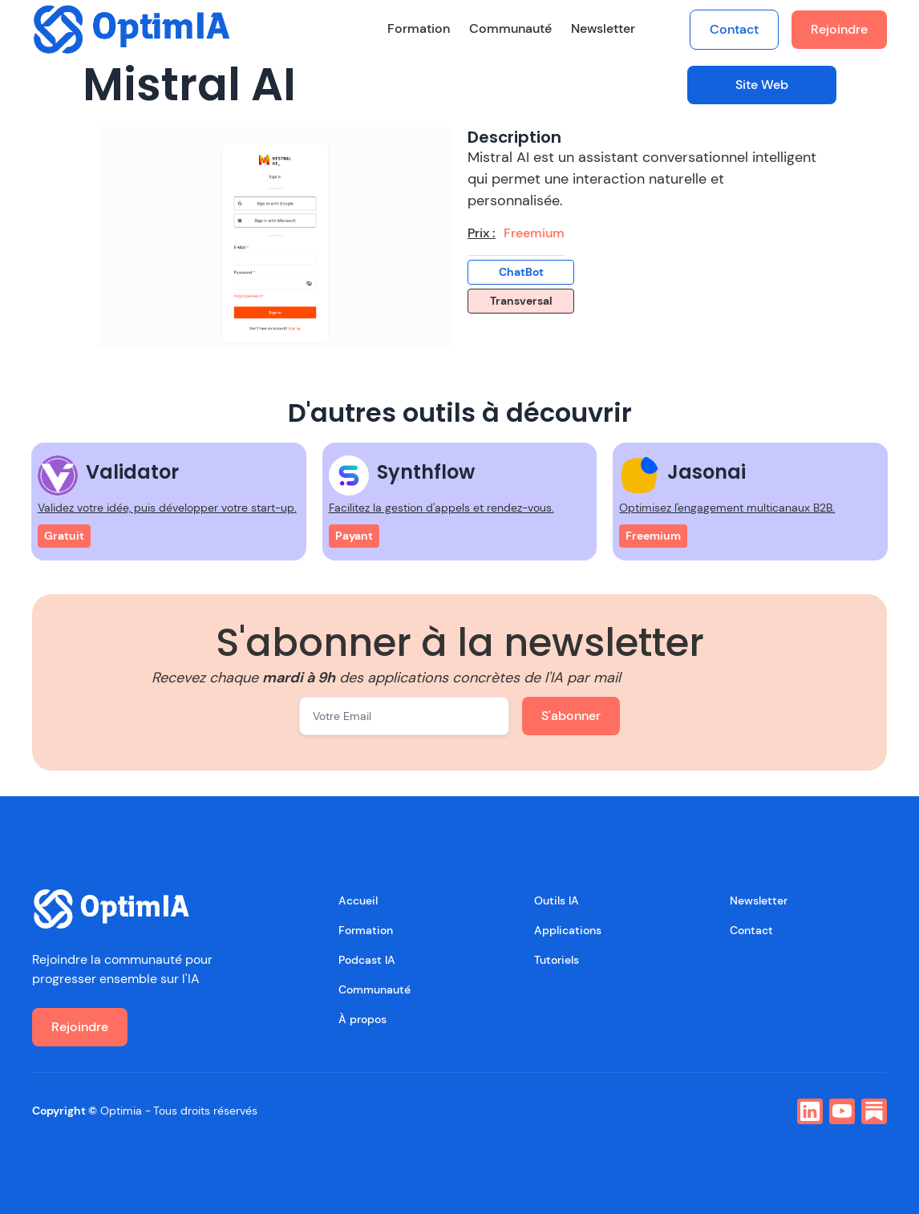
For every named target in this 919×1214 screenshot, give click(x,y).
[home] (132, 29)
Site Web (761, 84)
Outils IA (556, 900)
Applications (567, 930)
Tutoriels (556, 960)
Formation (418, 28)
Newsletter (603, 28)
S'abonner (571, 715)
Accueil (358, 900)
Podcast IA (366, 960)
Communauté (510, 28)
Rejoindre (839, 29)
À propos (362, 1019)
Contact (734, 29)
